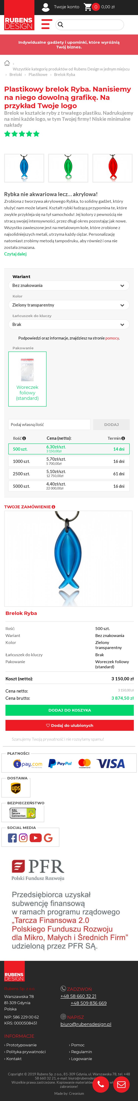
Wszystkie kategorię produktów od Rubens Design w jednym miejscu (71, 69)
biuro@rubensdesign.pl (85, 1024)
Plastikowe (38, 74)
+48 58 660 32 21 (78, 996)
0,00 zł (108, 6)
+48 (75, 1003)
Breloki (15, 74)
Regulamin (81, 1051)
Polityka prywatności (26, 1051)
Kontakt (14, 1058)
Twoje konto (66, 6)
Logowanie (81, 1058)
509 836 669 (93, 1003)
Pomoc (78, 1045)
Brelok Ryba (64, 74)
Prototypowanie (21, 1045)
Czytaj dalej (15, 253)
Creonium (76, 1093)
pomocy (112, 338)
